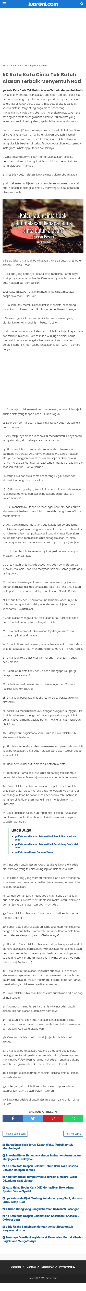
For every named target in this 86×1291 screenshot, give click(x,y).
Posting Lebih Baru (15, 1142)
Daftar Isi (14, 1275)
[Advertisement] (43, 35)
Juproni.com (51, 1286)
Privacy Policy (69, 1275)
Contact (30, 1275)
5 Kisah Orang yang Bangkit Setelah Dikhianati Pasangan (42, 1217)
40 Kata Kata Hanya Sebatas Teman (34, 860)
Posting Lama (73, 1142)
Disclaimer (48, 1275)
